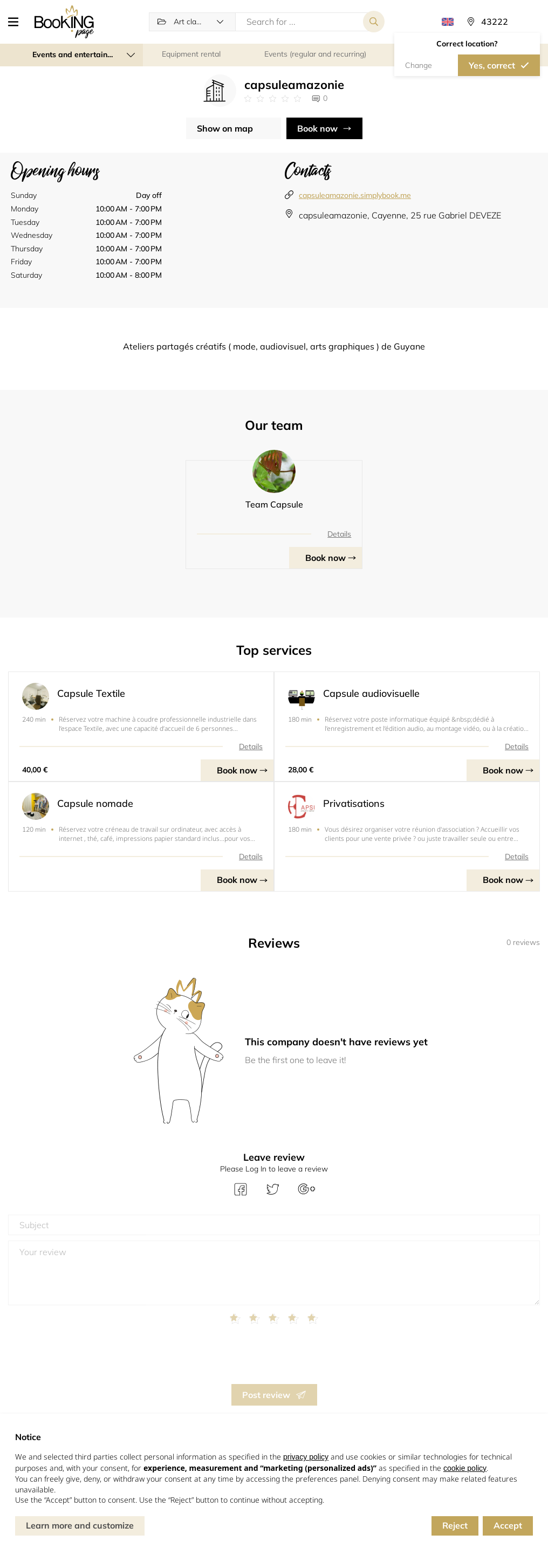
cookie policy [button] (465, 1468)
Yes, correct (492, 65)
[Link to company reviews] (272, 99)
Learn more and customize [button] (80, 1525)
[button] (17, 21)
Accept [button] (508, 1525)
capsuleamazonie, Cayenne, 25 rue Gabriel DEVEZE (400, 215)
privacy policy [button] (305, 1457)
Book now (317, 128)
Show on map (225, 128)
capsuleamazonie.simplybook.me (355, 195)
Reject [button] (455, 1525)
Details (339, 534)
